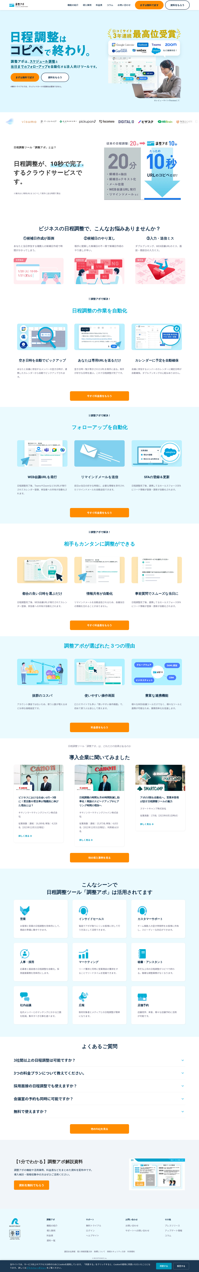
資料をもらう (177, 5)
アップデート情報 (173, 1230)
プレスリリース (172, 1225)
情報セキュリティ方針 (116, 1251)
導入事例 (87, 5)
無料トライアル (93, 1225)
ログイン (90, 1230)
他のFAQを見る (99, 1129)
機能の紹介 (72, 5)
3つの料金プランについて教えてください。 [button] (50, 1073)
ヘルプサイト (92, 1235)
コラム (110, 5)
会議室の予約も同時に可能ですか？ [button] (43, 1098)
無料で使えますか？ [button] (30, 1111)
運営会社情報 (69, 1251)
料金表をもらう (99, 396)
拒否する (181, 1266)
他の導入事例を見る (99, 857)
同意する (164, 1266)
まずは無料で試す (149, 5)
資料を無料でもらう (31, 1185)
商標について (99, 1251)
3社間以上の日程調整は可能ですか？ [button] (45, 1060)
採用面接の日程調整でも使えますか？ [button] (45, 1085)
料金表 (99, 5)
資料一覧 (51, 1240)
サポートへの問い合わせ (137, 1230)
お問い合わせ (124, 5)
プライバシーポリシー (36, 1267)
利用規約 (131, 1251)
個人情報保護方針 (84, 1251)
